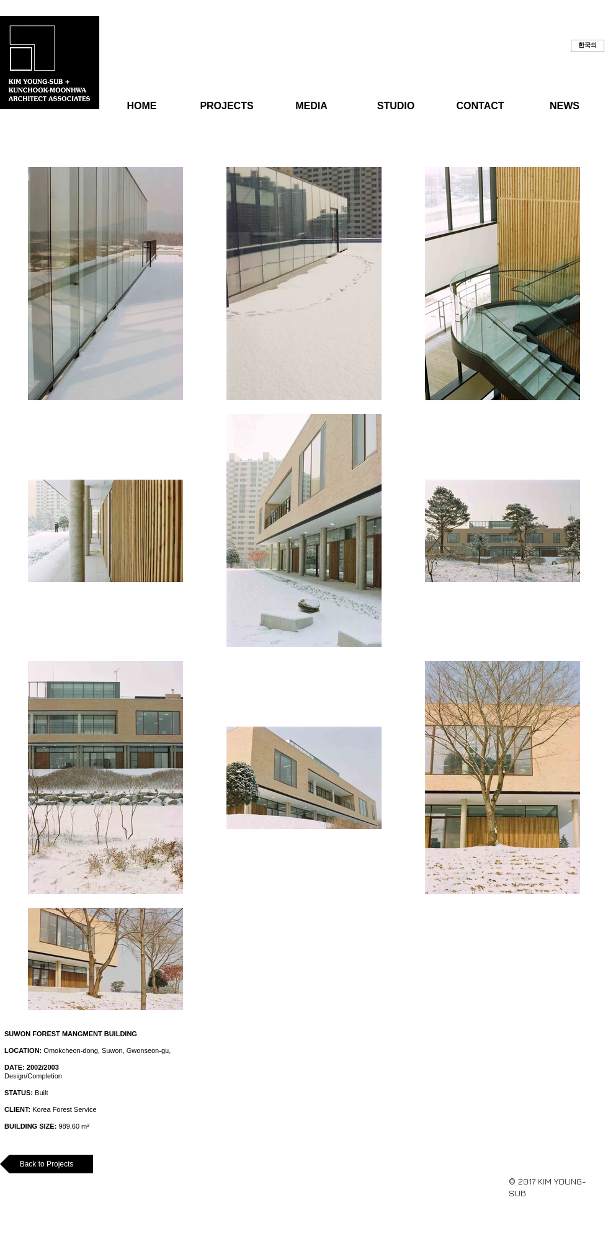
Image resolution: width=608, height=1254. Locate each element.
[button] (587, 46)
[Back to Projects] (46, 1164)
